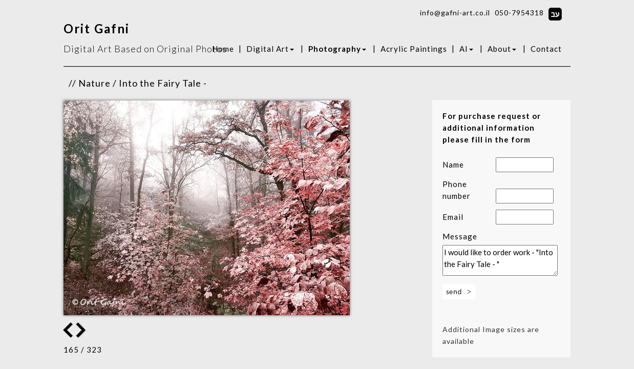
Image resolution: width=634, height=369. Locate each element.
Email (452, 216)
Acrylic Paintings (414, 48)
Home (223, 48)
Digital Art (270, 48)
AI (466, 48)
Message (459, 236)
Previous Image (82, 330)
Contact (546, 48)
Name (453, 164)
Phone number (456, 189)
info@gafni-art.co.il (455, 12)
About (502, 48)
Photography (337, 48)
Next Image (68, 330)
